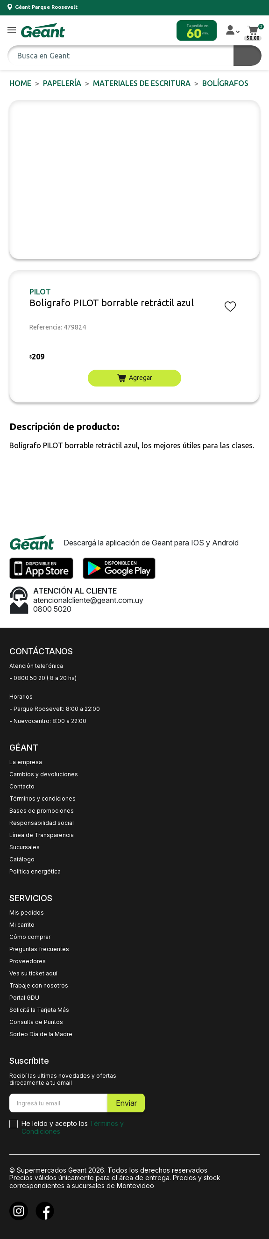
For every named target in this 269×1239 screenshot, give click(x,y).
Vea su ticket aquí (33, 973)
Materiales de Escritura (142, 83)
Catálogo (22, 859)
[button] (11, 30)
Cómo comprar (29, 937)
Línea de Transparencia (41, 835)
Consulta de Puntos (36, 1022)
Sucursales (24, 847)
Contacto (22, 786)
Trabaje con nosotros (38, 985)
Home (20, 83)
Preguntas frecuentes (39, 949)
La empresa (25, 762)
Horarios (21, 697)
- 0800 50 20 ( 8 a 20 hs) (43, 678)
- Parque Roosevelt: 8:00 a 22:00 (54, 709)
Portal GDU (24, 998)
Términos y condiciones (42, 799)
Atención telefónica (36, 666)
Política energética (35, 871)
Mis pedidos (26, 913)
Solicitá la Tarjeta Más (39, 1010)
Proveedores (27, 961)
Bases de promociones (41, 811)
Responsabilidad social (41, 823)
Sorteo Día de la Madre (40, 1034)
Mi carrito (22, 925)
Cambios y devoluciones (43, 774)
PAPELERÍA (62, 83)
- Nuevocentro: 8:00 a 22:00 (47, 721)
